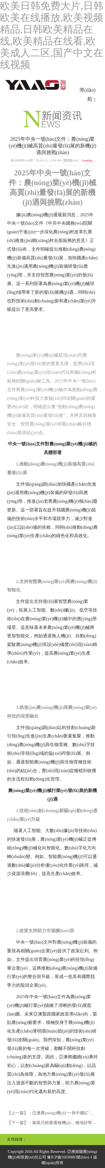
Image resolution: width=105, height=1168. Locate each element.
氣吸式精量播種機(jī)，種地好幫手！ (66, 1122)
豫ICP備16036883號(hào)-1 (69, 1157)
